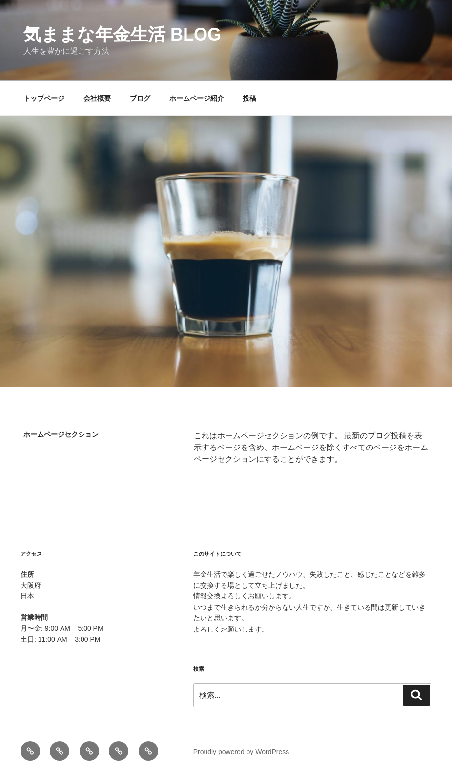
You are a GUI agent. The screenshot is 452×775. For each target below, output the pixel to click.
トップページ (43, 98)
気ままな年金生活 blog (122, 34)
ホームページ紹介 (196, 98)
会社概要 (97, 98)
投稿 (249, 98)
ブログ (140, 98)
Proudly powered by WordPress (241, 751)
